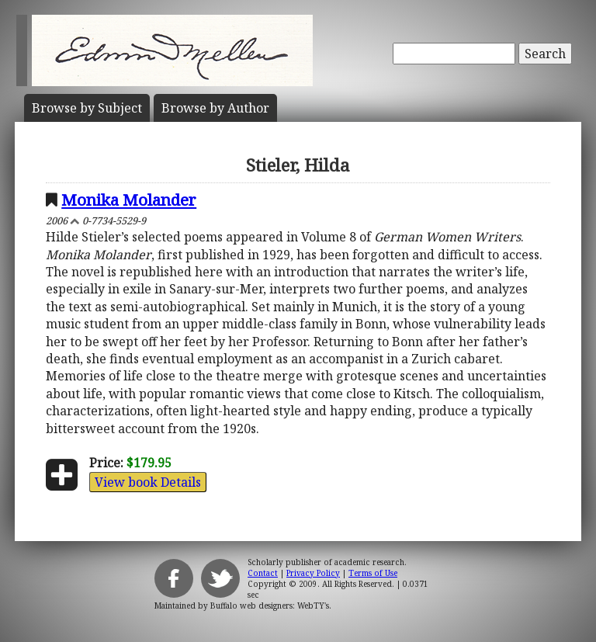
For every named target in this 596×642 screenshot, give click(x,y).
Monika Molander (128, 199)
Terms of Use (372, 572)
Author (215, 108)
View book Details (148, 482)
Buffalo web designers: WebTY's (269, 605)
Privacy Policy (313, 572)
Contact (263, 572)
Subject (87, 108)
